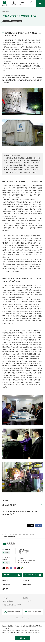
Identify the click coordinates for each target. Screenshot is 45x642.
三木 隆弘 (6, 21)
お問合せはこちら (22, 553)
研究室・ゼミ (25, 534)
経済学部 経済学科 (16, 21)
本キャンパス (6, 549)
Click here (23, 632)
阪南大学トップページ (7, 534)
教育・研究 (17, 534)
